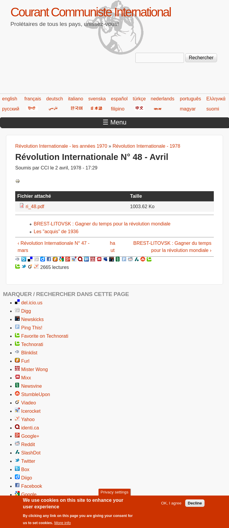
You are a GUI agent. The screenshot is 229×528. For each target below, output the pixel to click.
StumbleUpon (35, 394)
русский (10, 108)
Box (25, 469)
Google (29, 494)
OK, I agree (171, 506)
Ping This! (31, 327)
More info (62, 525)
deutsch (54, 98)
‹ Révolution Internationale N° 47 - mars (53, 247)
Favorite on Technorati (44, 336)
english (9, 98)
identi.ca (30, 427)
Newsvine (31, 386)
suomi (212, 108)
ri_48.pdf (35, 206)
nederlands (162, 98)
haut (112, 247)
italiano (75, 98)
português (190, 98)
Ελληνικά (215, 98)
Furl (25, 361)
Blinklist (29, 352)
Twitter (28, 461)
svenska (97, 98)
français (32, 98)
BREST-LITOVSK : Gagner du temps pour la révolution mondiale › (172, 247)
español (119, 98)
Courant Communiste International (90, 12)
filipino (117, 108)
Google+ (30, 436)
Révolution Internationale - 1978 (146, 146)
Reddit (28, 444)
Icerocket (31, 411)
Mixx (26, 377)
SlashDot (31, 452)
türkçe (139, 98)
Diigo (26, 477)
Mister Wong (34, 369)
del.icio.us (31, 302)
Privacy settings (114, 495)
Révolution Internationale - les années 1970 (61, 146)
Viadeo (28, 402)
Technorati (32, 344)
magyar (188, 108)
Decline (195, 506)
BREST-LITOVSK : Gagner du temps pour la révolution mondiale (102, 223)
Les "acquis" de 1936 (56, 231)
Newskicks (32, 319)
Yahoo (28, 419)
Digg (26, 311)
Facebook (31, 486)
